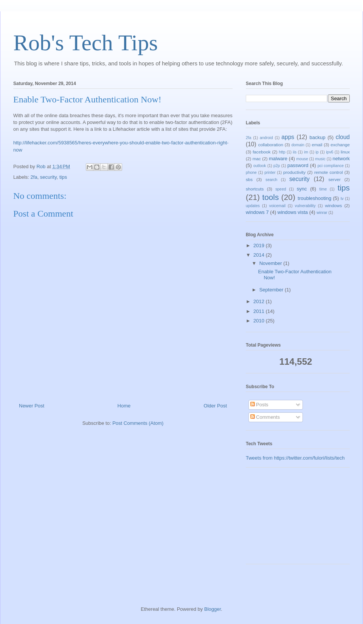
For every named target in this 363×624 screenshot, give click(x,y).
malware (278, 158)
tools (270, 197)
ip (317, 152)
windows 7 (257, 212)
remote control (328, 172)
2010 (259, 321)
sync (302, 189)
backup (318, 137)
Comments (265, 417)
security (48, 177)
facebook (261, 151)
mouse (302, 159)
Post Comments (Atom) (137, 423)
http (282, 152)
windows (333, 205)
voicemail (277, 206)
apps (287, 137)
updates (253, 206)
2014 (259, 255)
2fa (34, 177)
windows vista (293, 212)
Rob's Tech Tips (85, 42)
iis (295, 152)
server (334, 179)
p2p (276, 166)
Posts (259, 404)
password (298, 165)
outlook (259, 166)
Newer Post (31, 406)
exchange (340, 144)
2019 (259, 245)
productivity (294, 172)
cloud (343, 137)
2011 (259, 311)
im (306, 152)
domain (298, 145)
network (341, 158)
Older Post (215, 406)
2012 (259, 301)
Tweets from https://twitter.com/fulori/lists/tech (295, 458)
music (320, 159)
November (271, 263)
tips (63, 177)
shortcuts (255, 188)
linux (345, 151)
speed (280, 189)
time (323, 189)
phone (251, 172)
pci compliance (331, 166)
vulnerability (305, 206)
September (272, 290)
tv (342, 199)
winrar (321, 213)
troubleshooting (314, 198)
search (271, 180)
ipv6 (329, 152)
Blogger (212, 609)
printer (269, 172)
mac (257, 158)
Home (124, 406)
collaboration (270, 144)
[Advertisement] (283, 518)
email (317, 144)
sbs (249, 179)
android (266, 138)
